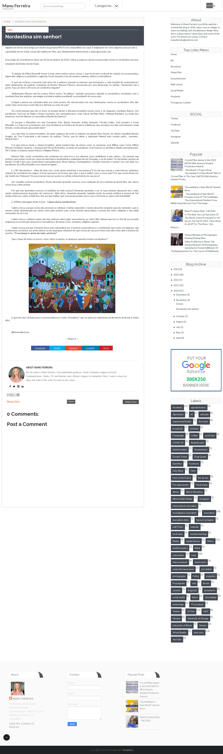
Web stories (177, 84)
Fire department (181, 484)
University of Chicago (197, 618)
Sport (195, 597)
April (178, 338)
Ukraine (176, 618)
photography (179, 576)
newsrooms (200, 562)
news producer (180, 562)
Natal (197, 548)
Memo (210, 541)
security (176, 590)
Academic (175, 96)
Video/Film (176, 72)
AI (192, 414)
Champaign (178, 435)
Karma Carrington (205, 520)
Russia (206, 583)
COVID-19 (178, 442)
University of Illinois (182, 625)
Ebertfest (177, 463)
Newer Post (13, 401)
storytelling (210, 597)
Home (7, 21)
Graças (179, 303)
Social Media (177, 90)
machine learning (198, 534)
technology (178, 604)
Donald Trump (180, 456)
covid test (210, 435)
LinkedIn (175, 142)
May (178, 332)
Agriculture (178, 414)
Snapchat (192, 590)
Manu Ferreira (16, 5)
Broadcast (176, 66)
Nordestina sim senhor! (30, 21)
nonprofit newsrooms (183, 569)
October (180, 316)
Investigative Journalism (184, 513)
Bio (172, 60)
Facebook (176, 124)
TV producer (197, 604)
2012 (176, 280)
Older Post (131, 401)
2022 (176, 274)
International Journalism (184, 506)
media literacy (193, 541)
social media (179, 597)
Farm (193, 470)
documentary (200, 449)
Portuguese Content (181, 102)
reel (194, 583)
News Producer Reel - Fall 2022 (200, 211)
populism (210, 576)
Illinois (176, 492)
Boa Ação (203, 421)
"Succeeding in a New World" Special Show (149, 705)
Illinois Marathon (194, 492)
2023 (176, 269)
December (181, 294)
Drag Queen (200, 456)
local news (178, 534)
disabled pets (197, 442)
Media (176, 541)
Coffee (194, 435)
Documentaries (178, 78)
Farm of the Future (182, 477)
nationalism (178, 555)
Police (196, 576)
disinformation (180, 449)
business (194, 428)
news (193, 555)
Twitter (174, 118)
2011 (176, 285)
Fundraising (201, 484)
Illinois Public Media (182, 498)
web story (199, 632)
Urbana (202, 625)
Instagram (176, 136)
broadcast (178, 428)
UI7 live (191, 611)
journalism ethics (181, 520)
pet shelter (206, 569)
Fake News (178, 470)
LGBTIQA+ (178, 527)
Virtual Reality (179, 632)
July (178, 327)
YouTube (175, 130)
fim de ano (203, 477)
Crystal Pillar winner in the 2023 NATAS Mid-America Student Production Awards (200, 163)
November (181, 300)
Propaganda (179, 583)
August (179, 321)
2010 (176, 290)
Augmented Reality (182, 421)
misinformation (180, 548)
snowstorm (209, 590)
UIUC (205, 611)
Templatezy (128, 749)
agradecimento (198, 407)
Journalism (209, 513)
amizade (204, 414)
